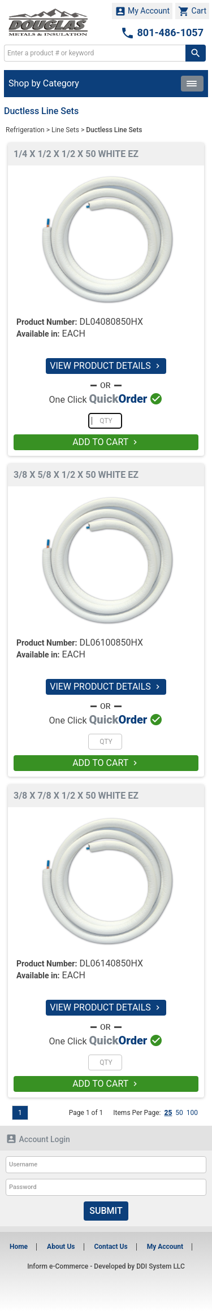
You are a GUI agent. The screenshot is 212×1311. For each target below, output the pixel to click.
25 (168, 1113)
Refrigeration (25, 130)
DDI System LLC (160, 1266)
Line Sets (65, 130)
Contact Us (110, 1247)
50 (179, 1113)
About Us (61, 1247)
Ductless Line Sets (114, 130)
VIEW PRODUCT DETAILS (106, 365)
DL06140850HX (111, 963)
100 (192, 1113)
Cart (192, 11)
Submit (105, 1210)
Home (19, 1247)
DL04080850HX (111, 321)
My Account (142, 11)
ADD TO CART (106, 442)
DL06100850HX (111, 642)
